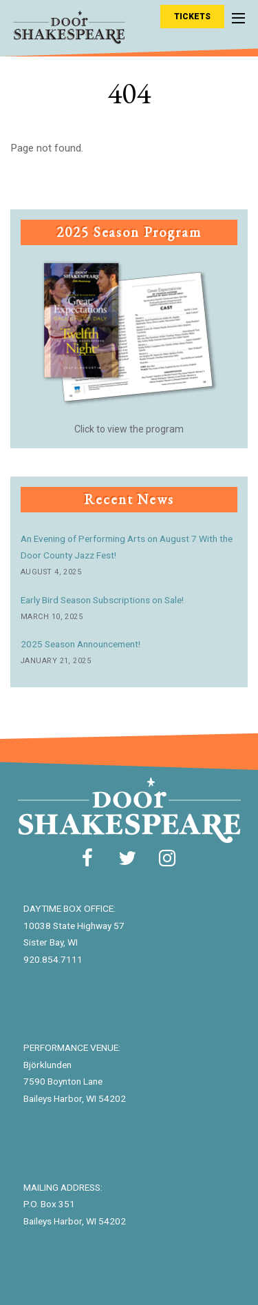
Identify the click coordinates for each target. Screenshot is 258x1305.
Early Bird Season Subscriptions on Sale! (102, 599)
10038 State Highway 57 (74, 925)
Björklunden (47, 1064)
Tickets (192, 16)
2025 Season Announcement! (80, 643)
